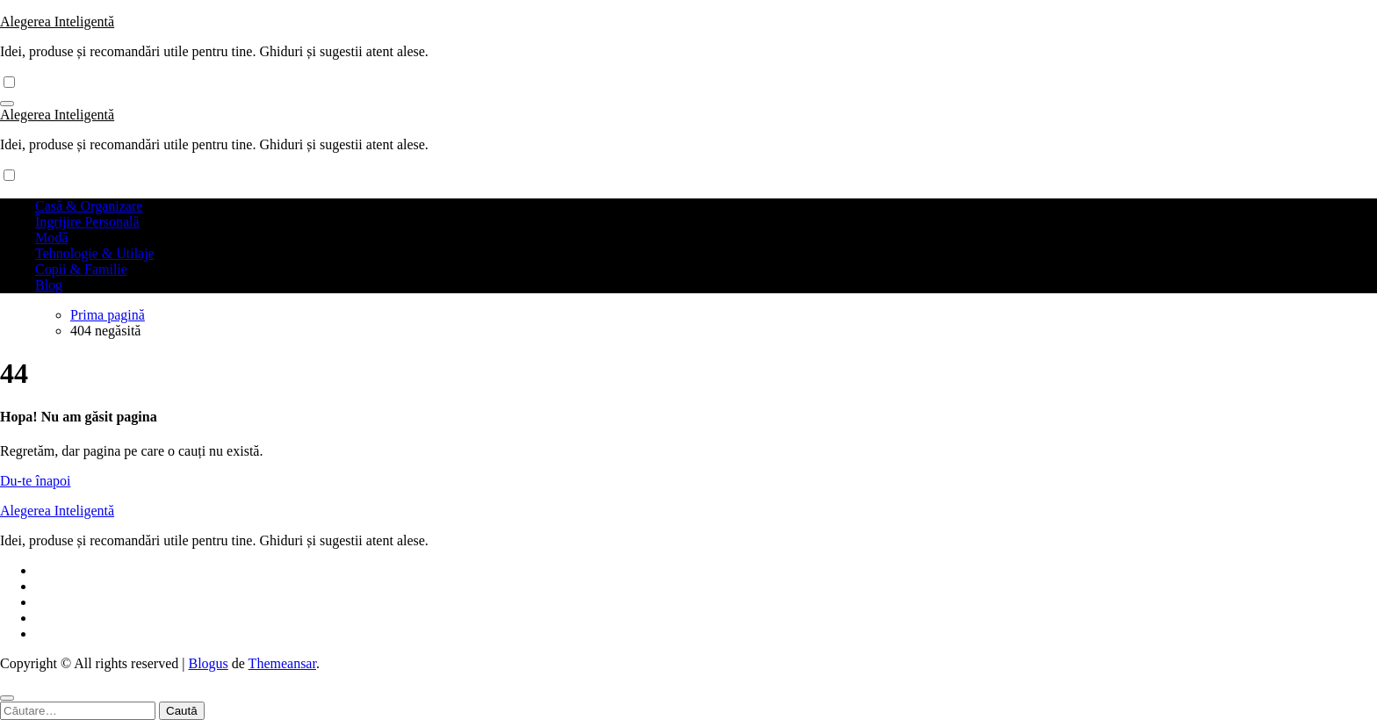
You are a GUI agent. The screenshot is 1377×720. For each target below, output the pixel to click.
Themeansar (282, 663)
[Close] (7, 698)
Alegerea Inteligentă (57, 21)
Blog (48, 284)
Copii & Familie (81, 269)
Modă (51, 237)
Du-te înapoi (35, 480)
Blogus (207, 663)
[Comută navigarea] (7, 103)
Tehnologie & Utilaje (95, 253)
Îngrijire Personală (87, 221)
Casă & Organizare (88, 205)
